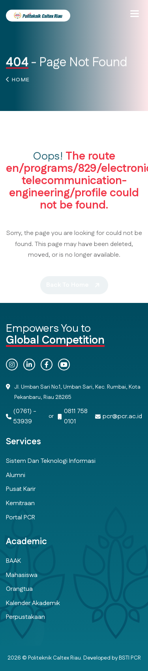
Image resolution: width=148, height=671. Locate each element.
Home (21, 81)
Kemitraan (20, 503)
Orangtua (19, 589)
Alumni (15, 475)
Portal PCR (20, 517)
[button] (134, 13)
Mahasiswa (21, 575)
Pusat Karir (21, 489)
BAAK (13, 561)
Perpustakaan (25, 617)
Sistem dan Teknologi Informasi (51, 461)
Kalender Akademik (33, 603)
